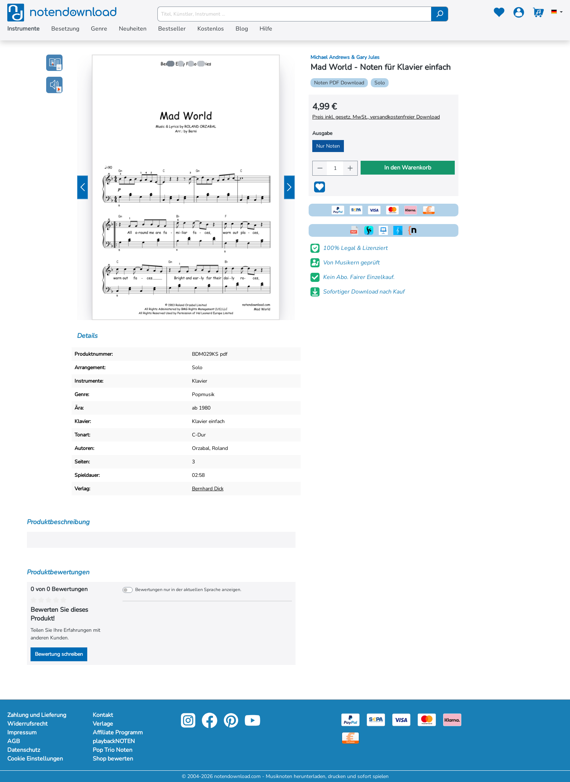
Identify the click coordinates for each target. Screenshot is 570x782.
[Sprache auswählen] (557, 12)
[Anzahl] (335, 168)
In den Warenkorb (407, 168)
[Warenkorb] (538, 13)
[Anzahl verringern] (320, 168)
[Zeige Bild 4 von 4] (202, 64)
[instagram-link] (189, 725)
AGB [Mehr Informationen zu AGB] (13, 741)
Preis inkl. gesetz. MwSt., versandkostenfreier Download (376, 116)
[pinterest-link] (232, 725)
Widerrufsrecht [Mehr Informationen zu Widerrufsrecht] (27, 724)
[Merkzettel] (499, 13)
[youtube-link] (252, 725)
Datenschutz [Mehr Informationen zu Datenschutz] (23, 750)
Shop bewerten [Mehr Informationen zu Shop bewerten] (113, 759)
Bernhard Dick (208, 488)
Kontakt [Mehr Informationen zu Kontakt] (103, 715)
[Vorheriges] (82, 187)
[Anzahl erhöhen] (350, 168)
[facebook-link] (210, 725)
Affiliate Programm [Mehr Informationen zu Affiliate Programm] (118, 733)
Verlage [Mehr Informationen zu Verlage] (103, 724)
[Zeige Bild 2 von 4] (180, 64)
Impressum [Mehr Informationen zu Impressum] (22, 733)
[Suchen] (439, 14)
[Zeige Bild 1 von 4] (169, 64)
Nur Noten (328, 146)
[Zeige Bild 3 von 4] (191, 64)
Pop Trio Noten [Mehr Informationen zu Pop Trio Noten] (112, 750)
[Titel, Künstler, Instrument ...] (294, 14)
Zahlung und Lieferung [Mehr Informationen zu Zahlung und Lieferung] (36, 715)
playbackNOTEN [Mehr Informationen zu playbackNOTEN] (114, 741)
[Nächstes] (289, 187)
